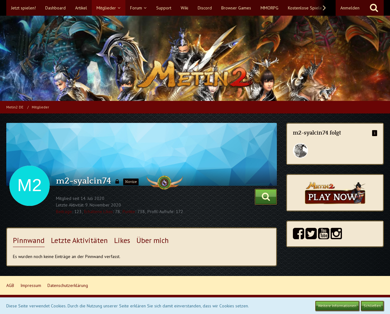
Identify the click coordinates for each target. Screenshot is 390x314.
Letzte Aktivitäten (79, 240)
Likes (122, 240)
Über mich (152, 240)
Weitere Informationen (337, 305)
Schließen (372, 305)
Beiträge (64, 211)
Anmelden (350, 8)
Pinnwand (29, 240)
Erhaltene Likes (98, 211)
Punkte (129, 211)
